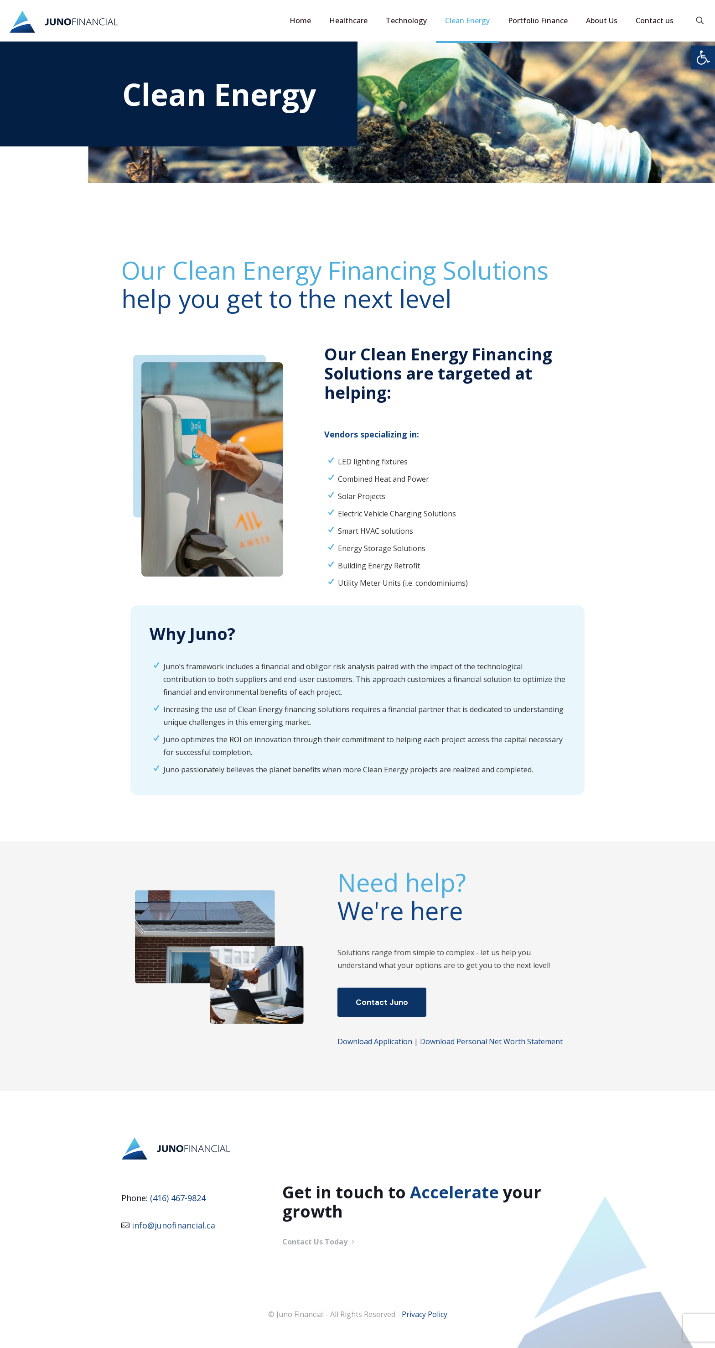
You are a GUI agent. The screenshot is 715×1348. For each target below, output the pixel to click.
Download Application (374, 1041)
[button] (703, 57)
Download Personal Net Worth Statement (491, 1041)
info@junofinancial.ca (173, 1225)
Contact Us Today (319, 1242)
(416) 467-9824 (178, 1197)
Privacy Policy (424, 1314)
